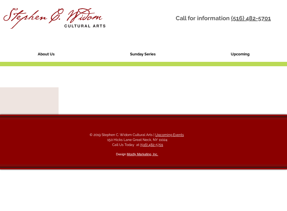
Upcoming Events (169, 135)
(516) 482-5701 (251, 18)
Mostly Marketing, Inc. (142, 154)
